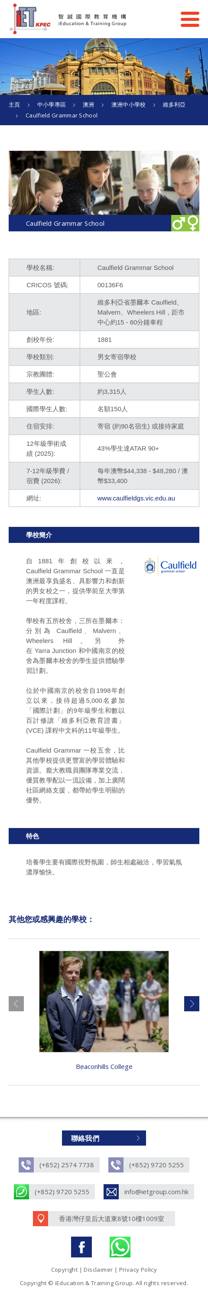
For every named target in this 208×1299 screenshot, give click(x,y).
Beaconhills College (104, 1066)
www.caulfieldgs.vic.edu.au (136, 498)
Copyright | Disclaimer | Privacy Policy (104, 1269)
